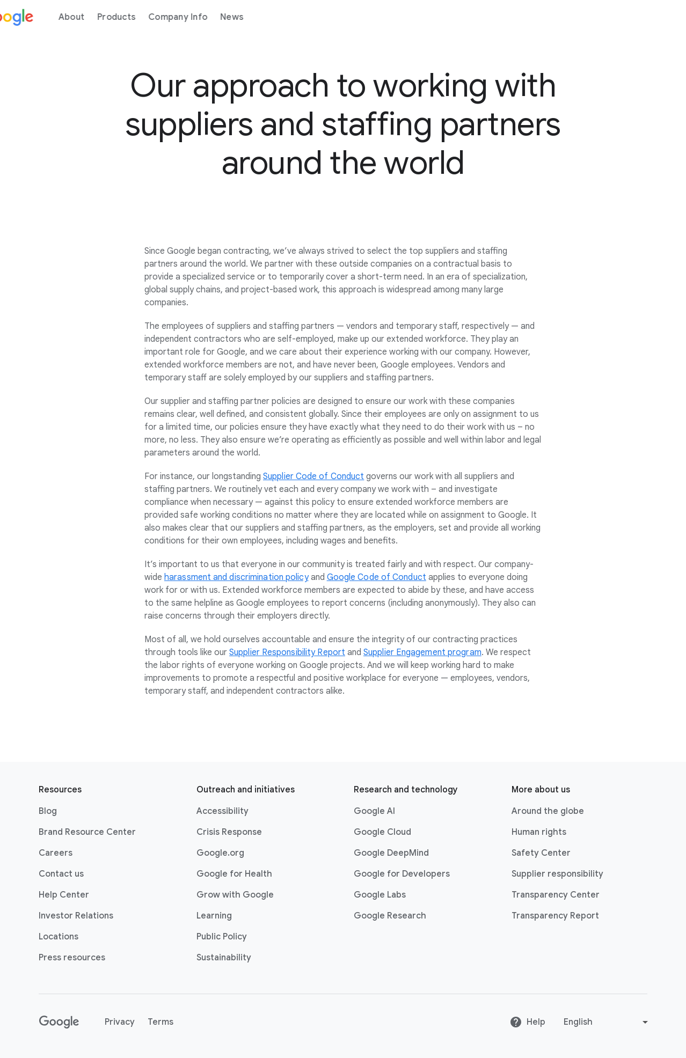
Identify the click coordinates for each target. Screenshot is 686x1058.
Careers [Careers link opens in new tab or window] (55, 853)
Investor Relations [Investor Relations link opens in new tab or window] (76, 915)
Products (146, 17)
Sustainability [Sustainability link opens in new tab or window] (223, 957)
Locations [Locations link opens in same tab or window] (58, 936)
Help (527, 1022)
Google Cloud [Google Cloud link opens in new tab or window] (382, 832)
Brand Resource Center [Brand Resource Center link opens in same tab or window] (87, 832)
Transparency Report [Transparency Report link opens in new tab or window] (555, 915)
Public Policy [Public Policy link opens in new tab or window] (221, 936)
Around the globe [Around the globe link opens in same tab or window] (548, 811)
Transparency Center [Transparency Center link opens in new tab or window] (556, 895)
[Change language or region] (607, 1022)
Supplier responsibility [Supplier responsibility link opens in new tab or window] (557, 874)
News (261, 17)
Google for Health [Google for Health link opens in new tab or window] (234, 874)
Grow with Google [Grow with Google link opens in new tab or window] (235, 895)
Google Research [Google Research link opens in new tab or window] (390, 915)
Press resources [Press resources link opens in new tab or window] (72, 957)
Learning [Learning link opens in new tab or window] (214, 915)
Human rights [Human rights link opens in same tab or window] (539, 832)
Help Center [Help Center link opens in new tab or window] (64, 895)
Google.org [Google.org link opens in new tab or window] (220, 853)
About (101, 17)
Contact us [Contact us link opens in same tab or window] (61, 874)
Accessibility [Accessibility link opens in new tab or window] (222, 811)
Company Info (207, 17)
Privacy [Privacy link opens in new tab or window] (120, 1022)
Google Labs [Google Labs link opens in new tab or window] (380, 895)
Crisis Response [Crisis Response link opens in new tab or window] (229, 832)
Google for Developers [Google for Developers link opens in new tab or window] (402, 874)
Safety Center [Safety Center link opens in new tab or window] (541, 853)
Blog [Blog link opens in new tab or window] (48, 811)
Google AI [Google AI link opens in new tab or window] (374, 811)
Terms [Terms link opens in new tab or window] (160, 1022)
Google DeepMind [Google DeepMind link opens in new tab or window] (391, 853)
